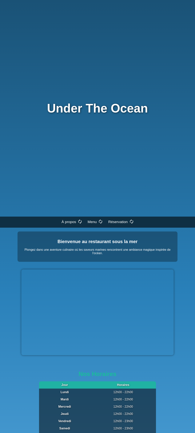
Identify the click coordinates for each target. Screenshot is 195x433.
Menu (95, 221)
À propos (72, 221)
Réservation (120, 221)
